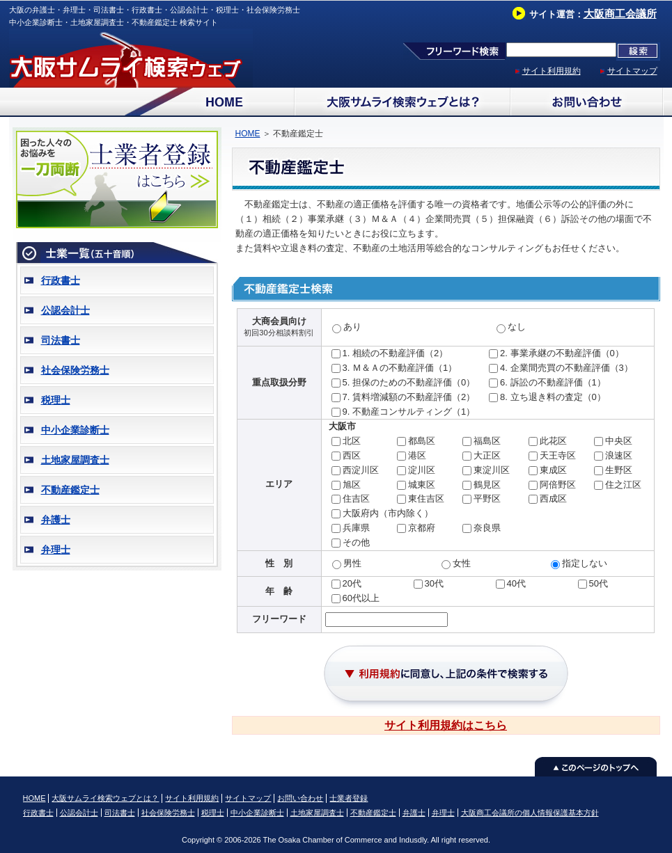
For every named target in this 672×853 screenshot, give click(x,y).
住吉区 (356, 498)
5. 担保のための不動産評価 (397, 382)
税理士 (55, 400)
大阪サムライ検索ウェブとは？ (105, 798)
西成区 (553, 498)
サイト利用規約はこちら (445, 725)
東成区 (553, 470)
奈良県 (487, 528)
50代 (598, 583)
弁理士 (55, 549)
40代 (516, 583)
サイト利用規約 (551, 71)
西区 (352, 455)
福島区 (487, 441)
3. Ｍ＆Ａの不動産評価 (388, 367)
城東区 (421, 484)
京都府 (421, 528)
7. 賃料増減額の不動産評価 (397, 397)
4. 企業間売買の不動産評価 (554, 367)
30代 (434, 583)
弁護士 (55, 519)
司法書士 (60, 340)
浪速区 (618, 455)
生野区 (618, 470)
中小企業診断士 (75, 430)
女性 (462, 563)
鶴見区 (487, 484)
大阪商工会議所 (620, 13)
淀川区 (421, 470)
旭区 (352, 484)
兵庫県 (356, 528)
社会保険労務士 (75, 370)
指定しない (584, 563)
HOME (247, 133)
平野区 (487, 498)
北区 (352, 441)
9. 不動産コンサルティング (397, 411)
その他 (356, 542)
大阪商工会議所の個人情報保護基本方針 (530, 812)
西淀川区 (361, 470)
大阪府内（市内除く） (388, 513)
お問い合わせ (300, 798)
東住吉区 (426, 498)
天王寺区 (558, 455)
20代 (352, 583)
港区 (417, 455)
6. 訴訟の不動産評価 (541, 382)
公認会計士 (65, 310)
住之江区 (623, 484)
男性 (352, 563)
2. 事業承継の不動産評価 (550, 353)
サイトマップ (632, 71)
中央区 (618, 441)
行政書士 (60, 280)
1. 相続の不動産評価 (384, 353)
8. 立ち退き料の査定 (541, 397)
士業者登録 (348, 798)
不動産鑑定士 (70, 489)
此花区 (553, 441)
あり (352, 326)
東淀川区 (492, 470)
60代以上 (361, 598)
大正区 (487, 455)
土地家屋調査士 (75, 459)
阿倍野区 (558, 484)
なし (517, 326)
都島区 (421, 441)
